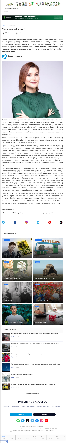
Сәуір (35, 437)
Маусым (50, 437)
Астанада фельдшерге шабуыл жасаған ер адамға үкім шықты (32, 354)
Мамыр (43, 437)
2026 (4, 437)
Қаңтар (12, 437)
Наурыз (27, 437)
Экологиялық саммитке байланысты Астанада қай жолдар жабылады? (35, 344)
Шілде (58, 437)
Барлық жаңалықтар (32, 393)
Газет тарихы (15, 406)
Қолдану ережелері (43, 406)
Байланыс (44, 414)
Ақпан (19, 437)
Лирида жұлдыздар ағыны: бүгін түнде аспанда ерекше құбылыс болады (35, 364)
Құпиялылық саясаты (28, 406)
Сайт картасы (56, 406)
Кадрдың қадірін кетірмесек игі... (22, 374)
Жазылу (21, 414)
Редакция (6, 406)
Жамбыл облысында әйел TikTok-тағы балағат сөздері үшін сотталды (34, 334)
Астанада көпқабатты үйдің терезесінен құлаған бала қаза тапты (33, 384)
